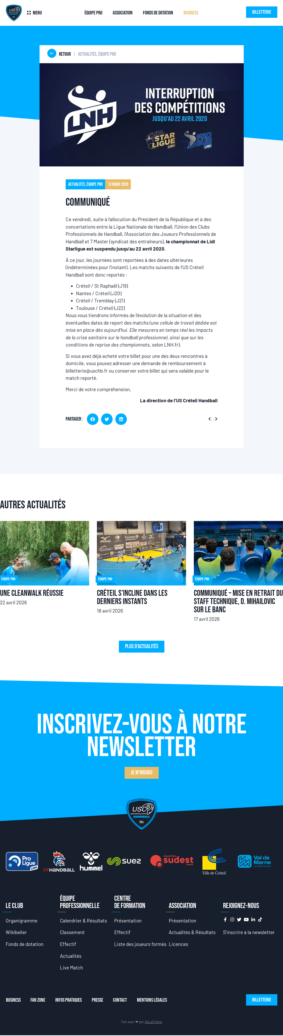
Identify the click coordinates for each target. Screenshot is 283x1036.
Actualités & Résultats (192, 932)
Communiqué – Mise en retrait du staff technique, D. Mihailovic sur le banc (238, 601)
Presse (98, 1001)
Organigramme (21, 920)
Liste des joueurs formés (140, 944)
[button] (92, 419)
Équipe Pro (93, 13)
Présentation (128, 920)
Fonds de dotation (158, 13)
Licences (178, 944)
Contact (121, 1001)
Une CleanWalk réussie (32, 593)
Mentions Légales (154, 1001)
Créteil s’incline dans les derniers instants (132, 597)
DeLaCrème (153, 1022)
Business (190, 13)
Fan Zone (38, 1001)
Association (123, 13)
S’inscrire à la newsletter (249, 932)
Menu (37, 13)
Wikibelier (16, 932)
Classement (72, 932)
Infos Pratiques (69, 1001)
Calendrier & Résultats (84, 920)
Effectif (68, 944)
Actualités (71, 956)
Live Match (71, 968)
